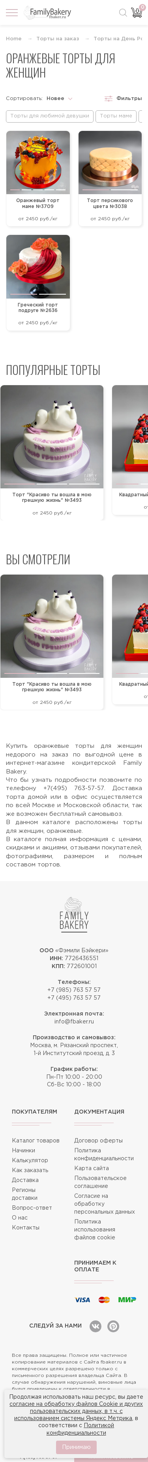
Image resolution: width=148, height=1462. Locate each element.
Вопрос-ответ (32, 1208)
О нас (20, 1218)
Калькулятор (30, 1160)
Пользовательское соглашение (100, 1182)
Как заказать (30, 1170)
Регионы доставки (24, 1194)
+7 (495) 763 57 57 (74, 998)
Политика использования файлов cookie (94, 1230)
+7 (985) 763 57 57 (74, 990)
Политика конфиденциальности (104, 1154)
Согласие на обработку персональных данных (104, 1204)
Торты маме (116, 116)
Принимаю (76, 1447)
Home (14, 39)
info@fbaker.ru (74, 1021)
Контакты (25, 1228)
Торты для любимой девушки (49, 116)
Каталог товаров (36, 1141)
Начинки (23, 1150)
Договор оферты (98, 1141)
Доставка (25, 1180)
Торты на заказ (57, 39)
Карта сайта (91, 1168)
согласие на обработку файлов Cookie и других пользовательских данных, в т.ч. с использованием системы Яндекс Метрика (76, 1411)
